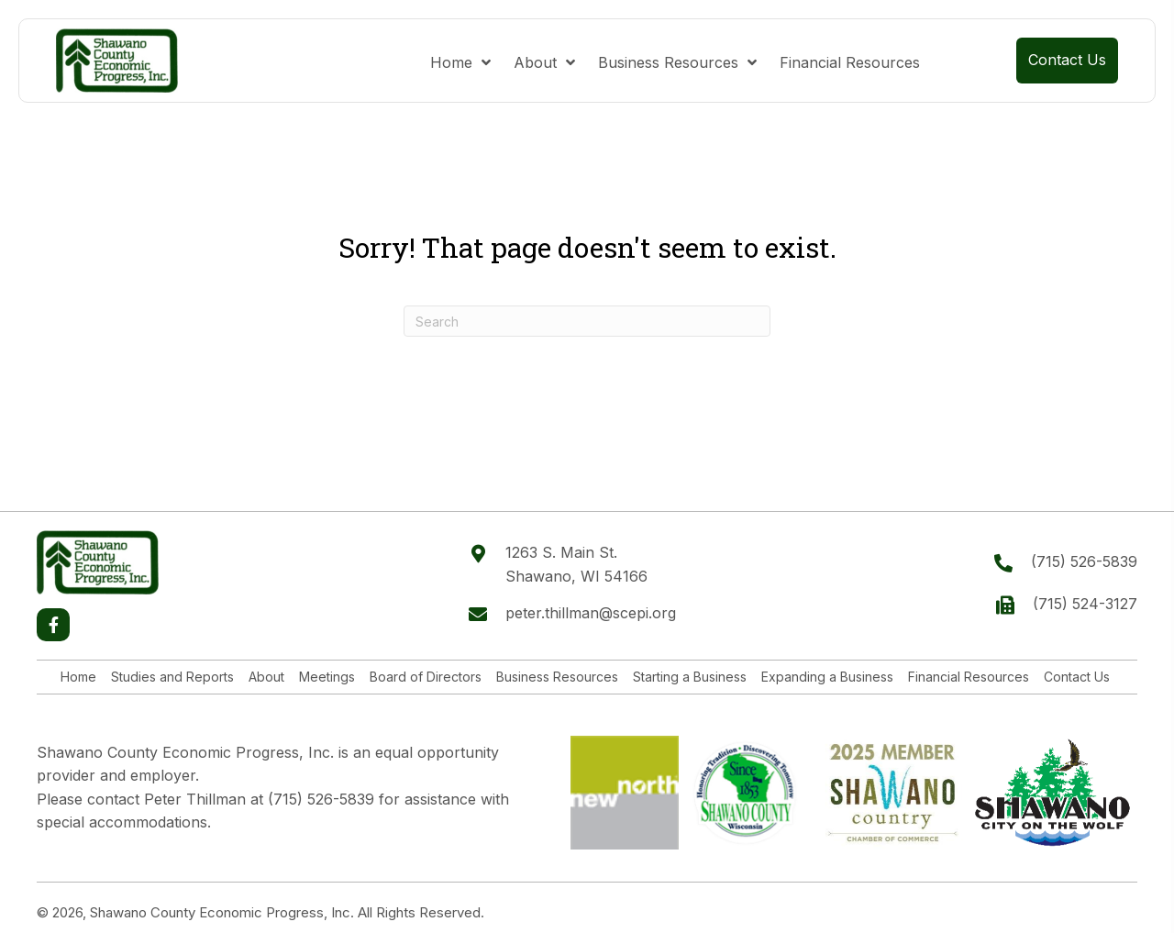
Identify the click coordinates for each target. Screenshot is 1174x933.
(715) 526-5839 (1084, 561)
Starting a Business (690, 677)
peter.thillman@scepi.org (590, 613)
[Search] (587, 321)
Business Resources (557, 677)
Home (78, 677)
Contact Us (1077, 677)
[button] (53, 624)
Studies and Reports (172, 677)
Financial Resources (968, 677)
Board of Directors (426, 677)
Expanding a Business (827, 677)
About (266, 677)
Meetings (327, 677)
